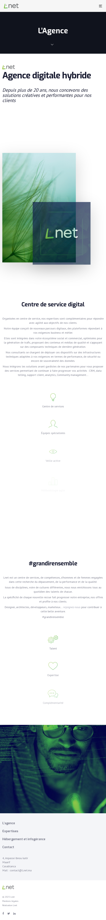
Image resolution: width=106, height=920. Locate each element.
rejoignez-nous (72, 607)
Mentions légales (10, 901)
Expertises (10, 831)
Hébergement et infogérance (23, 839)
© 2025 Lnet (8, 896)
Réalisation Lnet (9, 905)
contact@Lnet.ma (21, 870)
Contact (8, 847)
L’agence (8, 823)
